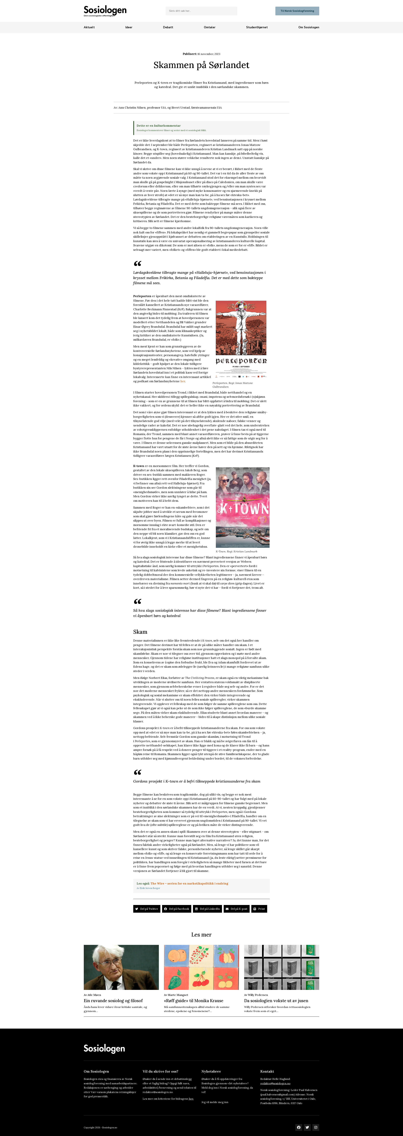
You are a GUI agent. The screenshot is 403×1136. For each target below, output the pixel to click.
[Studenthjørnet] (257, 27)
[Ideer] (128, 27)
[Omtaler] (209, 27)
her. (191, 1098)
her (182, 381)
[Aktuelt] (89, 27)
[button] (146, 909)
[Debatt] (168, 27)
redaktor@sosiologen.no (275, 1083)
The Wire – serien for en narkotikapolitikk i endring (189, 883)
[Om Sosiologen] (308, 27)
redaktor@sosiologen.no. (158, 1092)
